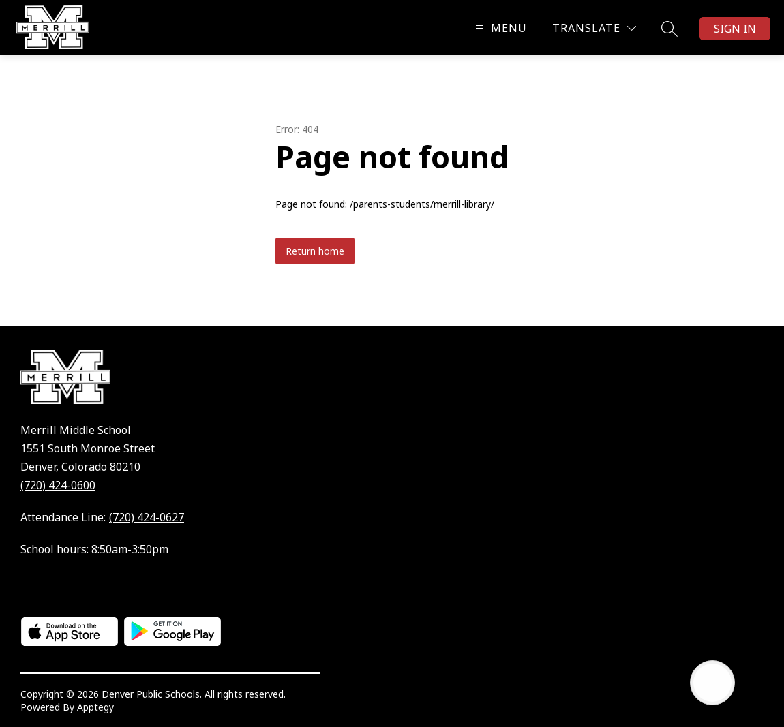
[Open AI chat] (712, 683)
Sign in (735, 28)
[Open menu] (499, 28)
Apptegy (95, 706)
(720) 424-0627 (146, 517)
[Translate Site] (594, 28)
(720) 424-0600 (57, 485)
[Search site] (669, 28)
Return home (315, 251)
